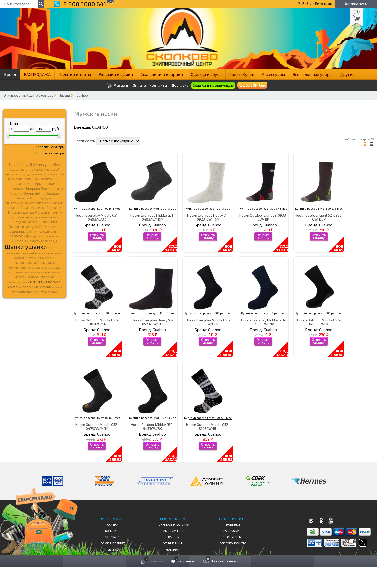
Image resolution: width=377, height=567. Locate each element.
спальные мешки (37, 287)
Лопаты (57, 188)
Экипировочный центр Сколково (28, 95)
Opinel (14, 164)
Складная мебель (25, 222)
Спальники (48, 222)
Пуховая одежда (20, 212)
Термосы (17, 235)
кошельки (16, 272)
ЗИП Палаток (43, 179)
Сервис (112, 549)
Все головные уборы (312, 74)
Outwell (26, 165)
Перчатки (54, 208)
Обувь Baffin (34, 193)
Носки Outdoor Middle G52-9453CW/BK (152, 426)
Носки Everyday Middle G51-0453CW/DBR (208, 322)
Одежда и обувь (206, 74)
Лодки (45, 188)
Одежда (52, 193)
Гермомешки (53, 174)
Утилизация (172, 543)
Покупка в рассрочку (173, 524)
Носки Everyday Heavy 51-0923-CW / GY (207, 217)
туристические (45, 292)
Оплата (139, 85)
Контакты (158, 85)
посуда (54, 282)
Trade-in (172, 537)
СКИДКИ (113, 524)
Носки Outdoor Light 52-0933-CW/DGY (319, 217)
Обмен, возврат (113, 543)
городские (56, 248)
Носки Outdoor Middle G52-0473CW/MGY (97, 426)
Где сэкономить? (233, 543)
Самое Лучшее (173, 530)
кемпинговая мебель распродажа (34, 267)
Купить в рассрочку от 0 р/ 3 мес (208, 208)
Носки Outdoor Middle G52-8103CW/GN (97, 322)
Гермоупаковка (20, 179)
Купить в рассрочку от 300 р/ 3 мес (263, 208)
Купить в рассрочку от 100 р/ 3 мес (97, 208)
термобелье (22, 292)
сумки (57, 287)
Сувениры (17, 231)
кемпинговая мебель (24, 253)
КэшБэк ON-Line (252, 85)
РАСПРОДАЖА (37, 74)
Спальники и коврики (162, 74)
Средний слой (50, 227)
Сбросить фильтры (50, 147)
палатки (38, 281)
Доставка (180, 85)
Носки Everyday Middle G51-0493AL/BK (97, 217)
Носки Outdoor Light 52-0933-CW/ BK (263, 217)
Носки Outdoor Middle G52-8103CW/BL (208, 426)
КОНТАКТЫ (112, 530)
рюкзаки (14, 287)
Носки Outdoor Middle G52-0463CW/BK (319, 322)
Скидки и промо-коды (213, 85)
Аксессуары (273, 74)
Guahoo (82, 95)
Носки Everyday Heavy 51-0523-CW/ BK (152, 322)
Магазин (117, 85)
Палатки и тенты (74, 74)
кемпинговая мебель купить (34, 263)
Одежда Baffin (26, 198)
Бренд (10, 74)
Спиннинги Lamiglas (23, 227)
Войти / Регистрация (318, 4)
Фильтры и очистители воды (34, 241)
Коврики (33, 188)
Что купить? (232, 537)
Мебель (16, 193)
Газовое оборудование (23, 174)
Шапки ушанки (26, 246)
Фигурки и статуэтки (42, 236)
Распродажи (233, 530)
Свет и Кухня (241, 74)
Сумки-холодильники (43, 231)
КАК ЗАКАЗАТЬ (113, 537)
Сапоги (53, 217)
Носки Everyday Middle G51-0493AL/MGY (152, 217)
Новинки (173, 549)
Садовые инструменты (28, 217)
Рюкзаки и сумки (116, 74)
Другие (347, 74)
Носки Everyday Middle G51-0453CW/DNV (263, 322)
